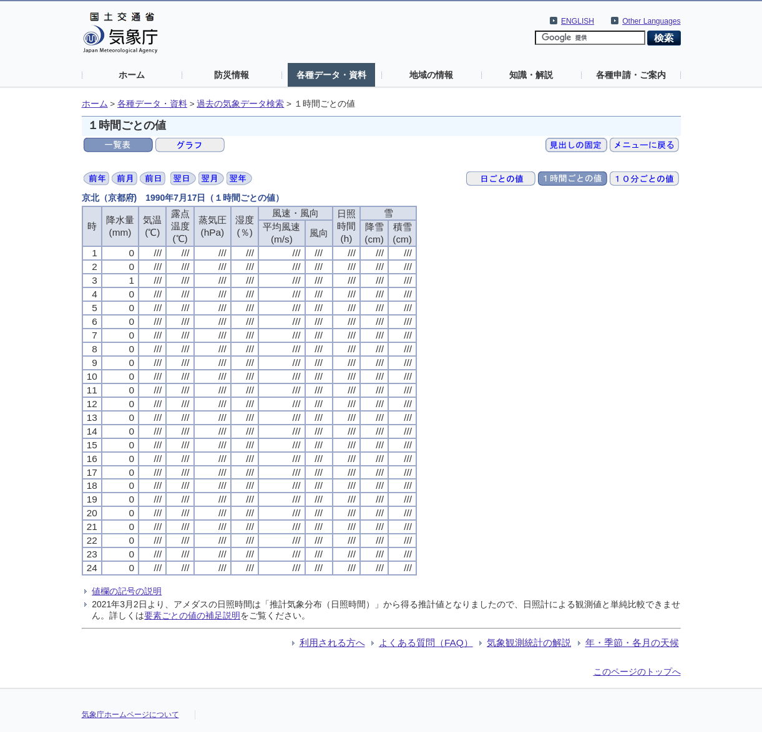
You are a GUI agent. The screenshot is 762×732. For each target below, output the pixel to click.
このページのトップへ (637, 672)
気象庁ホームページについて (130, 714)
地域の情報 (431, 75)
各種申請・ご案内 (631, 75)
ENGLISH (577, 21)
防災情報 (231, 75)
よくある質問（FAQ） (426, 642)
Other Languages (651, 21)
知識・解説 (531, 75)
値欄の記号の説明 (127, 591)
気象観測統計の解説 (529, 642)
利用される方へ (332, 642)
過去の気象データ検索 (240, 103)
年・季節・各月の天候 (632, 642)
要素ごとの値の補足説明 (192, 615)
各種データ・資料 (331, 75)
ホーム (132, 75)
